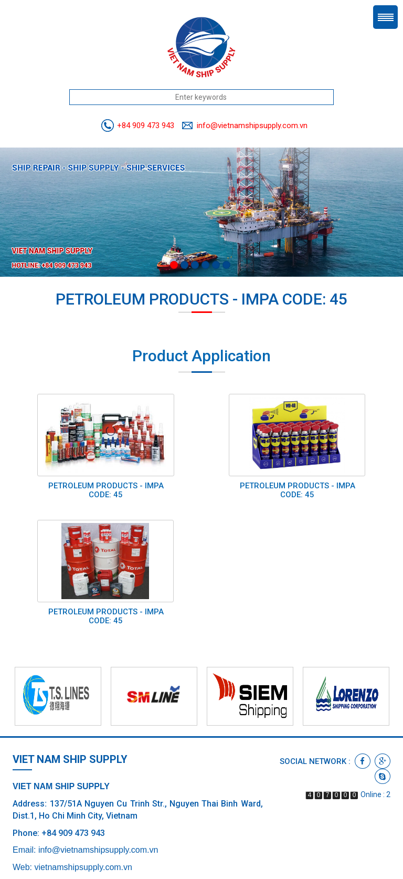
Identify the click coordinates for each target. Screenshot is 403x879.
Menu (385, 17)
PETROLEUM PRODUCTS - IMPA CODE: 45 (106, 490)
